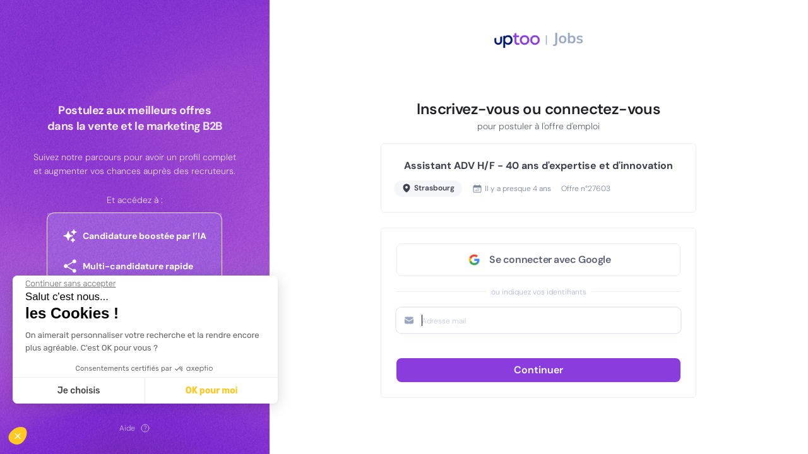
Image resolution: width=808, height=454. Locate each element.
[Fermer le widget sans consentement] (70, 283)
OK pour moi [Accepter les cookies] (212, 390)
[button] (26, 432)
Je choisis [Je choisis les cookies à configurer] (78, 390)
